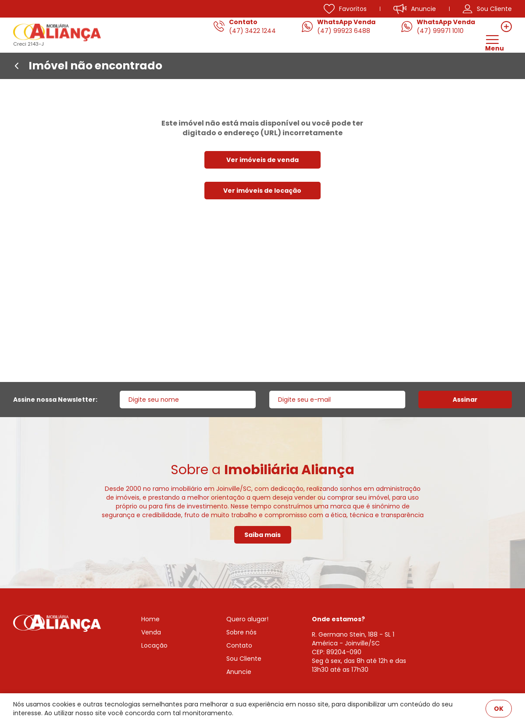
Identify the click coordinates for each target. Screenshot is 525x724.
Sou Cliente (243, 658)
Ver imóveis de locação (262, 190)
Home (150, 619)
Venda (151, 632)
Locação (154, 645)
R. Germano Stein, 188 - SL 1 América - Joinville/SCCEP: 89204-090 (353, 643)
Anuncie (238, 671)
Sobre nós (241, 632)
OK (499, 708)
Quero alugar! (247, 619)
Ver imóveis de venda (262, 159)
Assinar (465, 399)
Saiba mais (262, 534)
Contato (239, 645)
